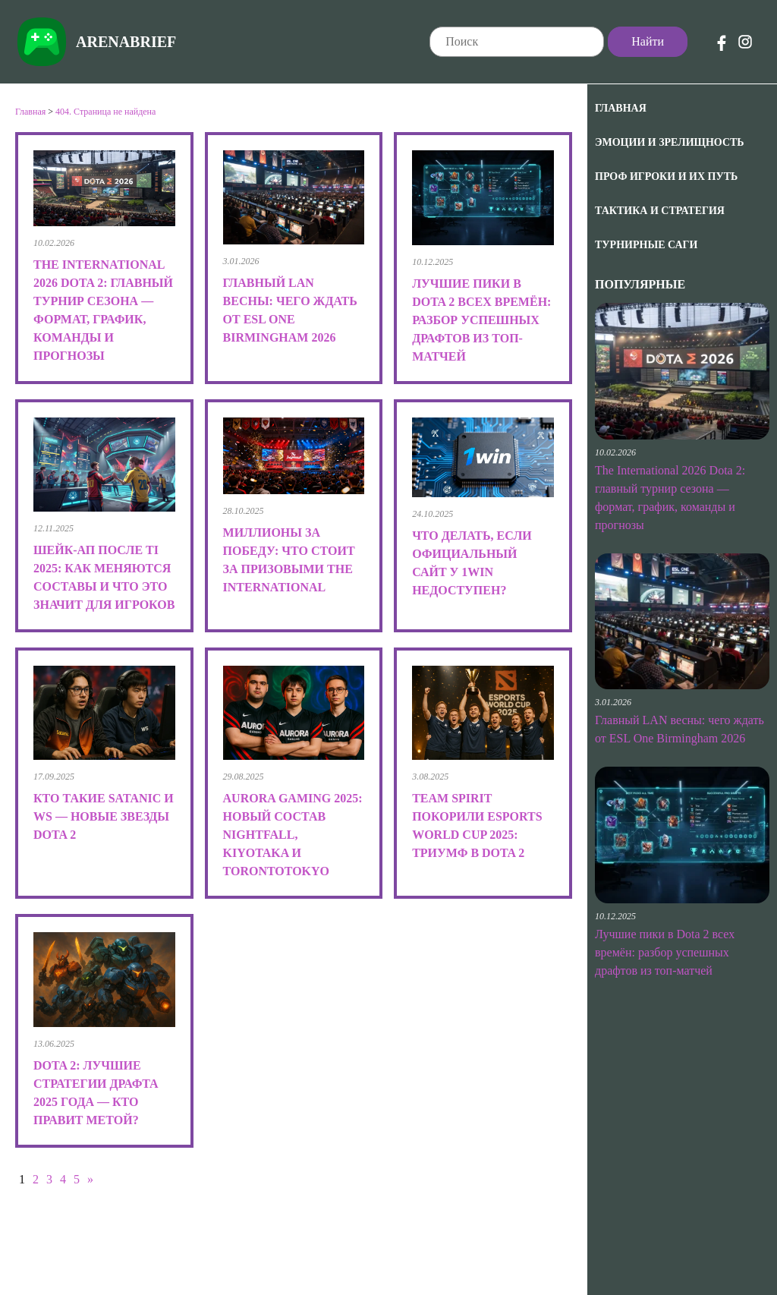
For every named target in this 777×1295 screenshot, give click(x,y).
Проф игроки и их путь (666, 176)
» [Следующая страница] (90, 1179)
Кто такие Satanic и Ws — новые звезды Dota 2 (103, 816)
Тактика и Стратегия (660, 210)
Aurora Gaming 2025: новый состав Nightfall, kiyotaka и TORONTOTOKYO (293, 835)
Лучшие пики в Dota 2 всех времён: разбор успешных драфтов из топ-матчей (665, 952)
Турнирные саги (646, 244)
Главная (620, 108)
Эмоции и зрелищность (669, 142)
